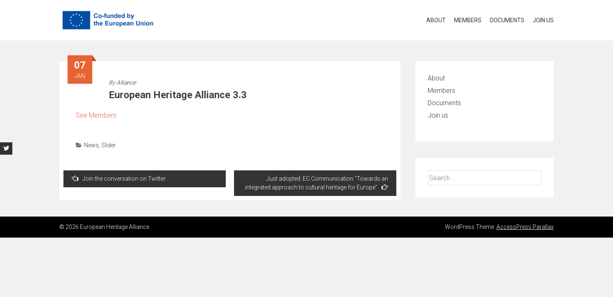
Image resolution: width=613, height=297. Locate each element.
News (91, 145)
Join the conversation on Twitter (119, 178)
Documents (507, 20)
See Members (96, 115)
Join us (543, 20)
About (436, 20)
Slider (108, 145)
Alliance (126, 82)
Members (468, 20)
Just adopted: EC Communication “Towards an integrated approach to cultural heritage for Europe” (316, 183)
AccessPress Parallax (525, 227)
